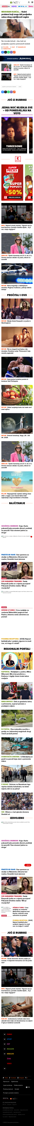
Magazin (10, 1049)
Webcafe (10, 1053)
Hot (8, 1044)
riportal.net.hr (17, 1112)
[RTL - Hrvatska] (6, 1099)
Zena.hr (9, 1104)
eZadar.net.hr (21, 1114)
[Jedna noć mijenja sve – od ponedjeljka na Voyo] (17, 113)
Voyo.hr (14, 1104)
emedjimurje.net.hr (8, 1110)
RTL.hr (4, 1104)
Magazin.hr (22, 47)
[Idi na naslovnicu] (15, 4)
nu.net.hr (5, 1117)
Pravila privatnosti (8, 1089)
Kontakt (17, 1089)
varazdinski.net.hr (8, 1112)
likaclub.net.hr (12, 1117)
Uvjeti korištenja (7, 1085)
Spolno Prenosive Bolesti (9, 86)
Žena (9, 1058)
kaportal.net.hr (24, 1110)
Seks (20, 86)
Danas (9, 1034)
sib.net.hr (16, 1110)
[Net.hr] (13, 1099)
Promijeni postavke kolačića (11, 1093)
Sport (9, 1039)
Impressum (6, 1081)
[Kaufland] (17, 159)
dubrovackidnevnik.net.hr (10, 1114)
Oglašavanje (14, 1081)
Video (9, 1063)
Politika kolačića (18, 1085)
